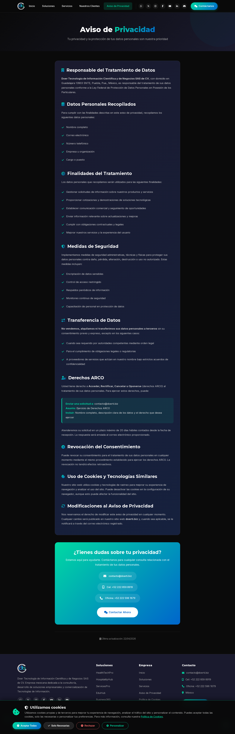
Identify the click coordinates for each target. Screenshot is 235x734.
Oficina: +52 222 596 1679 (201, 687)
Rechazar (91, 725)
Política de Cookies (152, 716)
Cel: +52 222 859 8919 (198, 680)
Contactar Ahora (117, 613)
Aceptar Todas (27, 725)
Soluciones (48, 5)
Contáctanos (204, 5)
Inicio (32, 5)
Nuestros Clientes (90, 5)
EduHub (100, 693)
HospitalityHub (104, 680)
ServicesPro (103, 687)
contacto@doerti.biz (197, 673)
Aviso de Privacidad (118, 5)
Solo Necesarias (60, 725)
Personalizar (119, 725)
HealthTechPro (104, 673)
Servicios (67, 5)
